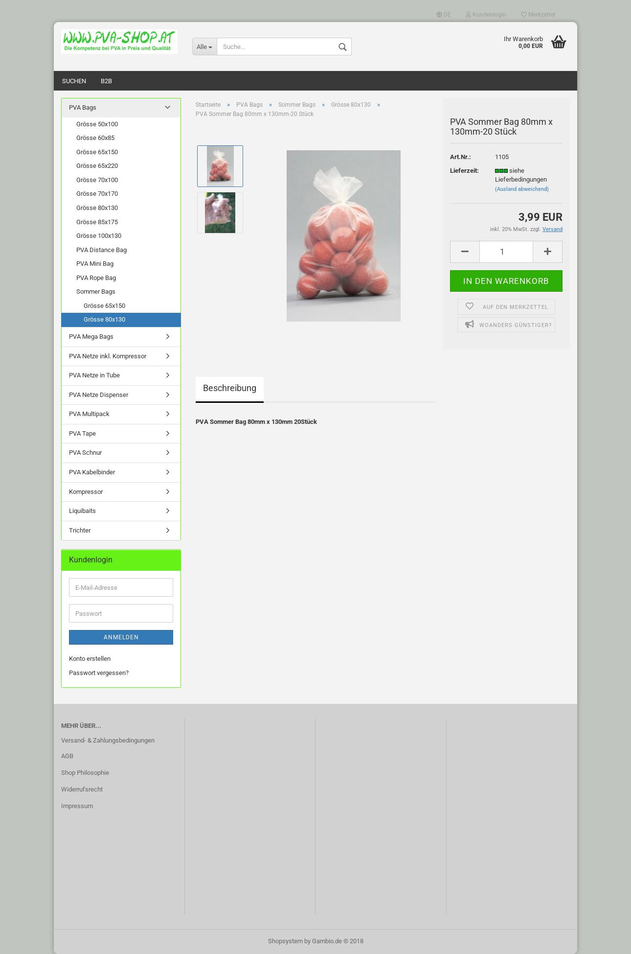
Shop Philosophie (85, 772)
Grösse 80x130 (97, 207)
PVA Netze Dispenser (98, 394)
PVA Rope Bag (96, 277)
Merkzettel (538, 14)
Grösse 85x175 (97, 222)
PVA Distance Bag (101, 250)
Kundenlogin (486, 14)
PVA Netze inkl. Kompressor (107, 356)
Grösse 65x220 (97, 165)
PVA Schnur (85, 452)
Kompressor (86, 491)
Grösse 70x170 (97, 193)
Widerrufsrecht (82, 789)
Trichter (79, 530)
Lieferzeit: (464, 170)
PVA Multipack (89, 414)
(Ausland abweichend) (522, 189)
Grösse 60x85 (95, 137)
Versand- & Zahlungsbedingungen (108, 740)
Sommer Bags (95, 291)
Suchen (74, 81)
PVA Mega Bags (91, 336)
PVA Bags (82, 107)
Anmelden (121, 637)
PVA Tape (82, 433)
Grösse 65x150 (97, 152)
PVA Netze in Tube (94, 375)
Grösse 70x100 (97, 180)
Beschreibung (229, 388)
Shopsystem (285, 941)
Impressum (77, 806)
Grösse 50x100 (97, 124)
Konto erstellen (90, 658)
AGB (67, 756)
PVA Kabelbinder (92, 472)
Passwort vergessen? (99, 672)
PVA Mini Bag (94, 263)
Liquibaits (82, 510)
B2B (106, 81)
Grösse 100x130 (98, 235)
